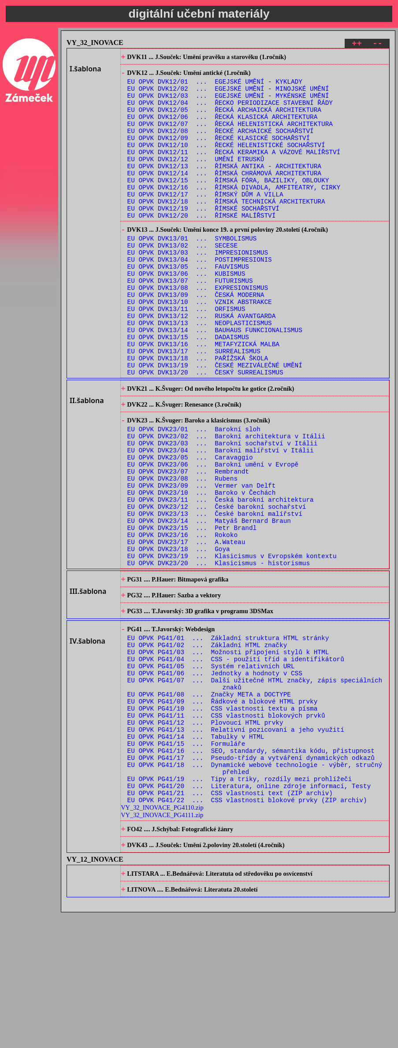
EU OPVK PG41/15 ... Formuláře (186, 861)
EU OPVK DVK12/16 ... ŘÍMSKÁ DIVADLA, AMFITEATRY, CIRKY (234, 211)
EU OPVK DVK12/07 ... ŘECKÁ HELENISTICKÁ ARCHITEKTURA (230, 136)
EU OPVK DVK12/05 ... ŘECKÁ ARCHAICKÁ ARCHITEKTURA (224, 119)
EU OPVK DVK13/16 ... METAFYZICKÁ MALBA (203, 397)
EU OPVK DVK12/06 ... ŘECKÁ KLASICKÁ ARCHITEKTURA (222, 128)
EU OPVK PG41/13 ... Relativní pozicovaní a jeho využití (235, 845)
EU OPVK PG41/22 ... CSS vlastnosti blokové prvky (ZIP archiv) (247, 928)
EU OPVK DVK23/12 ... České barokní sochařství (216, 585)
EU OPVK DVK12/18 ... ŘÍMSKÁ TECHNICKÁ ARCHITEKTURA (226, 228)
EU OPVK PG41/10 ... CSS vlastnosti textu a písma (222, 819)
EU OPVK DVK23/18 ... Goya (178, 636)
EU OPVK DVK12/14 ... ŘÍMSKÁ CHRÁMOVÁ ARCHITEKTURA (224, 195)
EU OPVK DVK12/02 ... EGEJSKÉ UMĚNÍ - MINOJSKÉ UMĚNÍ (228, 94)
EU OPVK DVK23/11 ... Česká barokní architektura (220, 577)
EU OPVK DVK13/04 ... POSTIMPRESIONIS (199, 296)
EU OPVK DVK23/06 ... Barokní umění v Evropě (213, 535)
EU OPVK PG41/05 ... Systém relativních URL (211, 769)
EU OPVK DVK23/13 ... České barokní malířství (214, 594)
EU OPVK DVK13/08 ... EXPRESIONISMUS (197, 330)
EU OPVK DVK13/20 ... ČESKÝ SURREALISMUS (205, 430)
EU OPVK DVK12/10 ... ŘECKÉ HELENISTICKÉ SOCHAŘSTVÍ (226, 161)
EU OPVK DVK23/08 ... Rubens (182, 552)
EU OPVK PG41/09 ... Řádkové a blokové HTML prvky (222, 811)
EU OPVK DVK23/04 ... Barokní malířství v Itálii (220, 519)
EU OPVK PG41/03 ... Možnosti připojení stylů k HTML (228, 752)
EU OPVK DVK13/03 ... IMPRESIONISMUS (197, 288)
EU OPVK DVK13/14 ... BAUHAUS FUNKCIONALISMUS (214, 380)
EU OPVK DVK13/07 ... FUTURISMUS (190, 321)
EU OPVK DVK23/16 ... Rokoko (182, 619)
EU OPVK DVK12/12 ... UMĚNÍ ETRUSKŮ (195, 178)
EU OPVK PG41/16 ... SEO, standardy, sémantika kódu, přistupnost (251, 870)
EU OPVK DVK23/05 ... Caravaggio (190, 527)
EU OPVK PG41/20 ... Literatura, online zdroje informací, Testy (249, 911)
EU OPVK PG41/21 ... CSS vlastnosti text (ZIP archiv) (230, 920)
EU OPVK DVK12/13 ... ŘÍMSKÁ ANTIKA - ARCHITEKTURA (224, 186)
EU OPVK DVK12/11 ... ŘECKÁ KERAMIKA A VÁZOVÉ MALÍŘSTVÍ (234, 170)
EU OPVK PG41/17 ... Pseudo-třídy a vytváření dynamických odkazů (251, 878)
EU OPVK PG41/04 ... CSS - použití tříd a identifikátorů (235, 761)
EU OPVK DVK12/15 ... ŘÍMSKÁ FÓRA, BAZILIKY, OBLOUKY (228, 203)
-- (377, 45)
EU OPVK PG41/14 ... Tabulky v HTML (195, 853)
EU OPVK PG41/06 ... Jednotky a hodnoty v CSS (214, 778)
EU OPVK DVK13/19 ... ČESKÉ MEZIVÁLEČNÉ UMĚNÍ (214, 422)
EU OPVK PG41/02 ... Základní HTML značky (207, 744)
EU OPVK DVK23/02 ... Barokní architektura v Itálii (226, 502)
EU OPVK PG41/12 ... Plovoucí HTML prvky (205, 836)
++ (357, 45)
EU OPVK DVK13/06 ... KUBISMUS (186, 313)
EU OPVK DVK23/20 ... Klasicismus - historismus (218, 652)
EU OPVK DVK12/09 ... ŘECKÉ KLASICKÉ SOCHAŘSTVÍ (218, 153)
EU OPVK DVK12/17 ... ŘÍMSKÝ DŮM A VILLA (205, 220)
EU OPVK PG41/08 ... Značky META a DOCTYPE (209, 803)
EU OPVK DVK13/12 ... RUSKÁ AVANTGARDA (201, 363)
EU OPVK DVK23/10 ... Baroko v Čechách (201, 569)
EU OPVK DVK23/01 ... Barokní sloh (193, 493)
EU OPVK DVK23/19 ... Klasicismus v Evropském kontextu (232, 644)
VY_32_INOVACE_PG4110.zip (162, 936)
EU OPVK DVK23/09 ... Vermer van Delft (201, 560)
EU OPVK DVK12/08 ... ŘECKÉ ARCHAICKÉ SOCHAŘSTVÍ (220, 145)
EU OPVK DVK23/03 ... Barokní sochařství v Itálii (222, 510)
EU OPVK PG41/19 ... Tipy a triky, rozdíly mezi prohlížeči (239, 903)
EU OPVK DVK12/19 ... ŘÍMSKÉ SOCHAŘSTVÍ (203, 237)
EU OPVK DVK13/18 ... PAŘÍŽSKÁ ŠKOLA (197, 413)
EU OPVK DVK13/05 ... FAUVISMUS (188, 304)
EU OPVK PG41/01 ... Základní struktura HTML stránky (228, 736)
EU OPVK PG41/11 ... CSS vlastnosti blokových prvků (226, 828)
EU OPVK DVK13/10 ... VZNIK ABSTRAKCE (199, 346)
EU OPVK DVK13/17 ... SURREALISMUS (193, 405)
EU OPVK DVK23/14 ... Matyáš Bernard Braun (209, 602)
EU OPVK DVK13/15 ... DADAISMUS (188, 388)
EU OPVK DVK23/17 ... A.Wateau (186, 627)
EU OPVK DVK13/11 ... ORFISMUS (186, 355)
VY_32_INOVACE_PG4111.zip (162, 943)
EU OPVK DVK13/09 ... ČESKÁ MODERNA (195, 338)
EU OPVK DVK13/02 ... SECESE (182, 279)
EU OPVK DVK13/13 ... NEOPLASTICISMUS (199, 371)
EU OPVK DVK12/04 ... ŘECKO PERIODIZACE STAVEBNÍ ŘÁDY (230, 111)
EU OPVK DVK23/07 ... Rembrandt (188, 544)
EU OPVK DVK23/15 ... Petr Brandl (192, 611)
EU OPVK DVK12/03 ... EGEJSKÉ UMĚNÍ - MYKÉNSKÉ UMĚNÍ (228, 103)
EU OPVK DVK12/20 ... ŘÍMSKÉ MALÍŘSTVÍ (201, 245)
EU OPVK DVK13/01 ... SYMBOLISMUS (192, 271)
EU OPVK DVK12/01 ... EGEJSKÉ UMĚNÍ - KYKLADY (214, 86)
